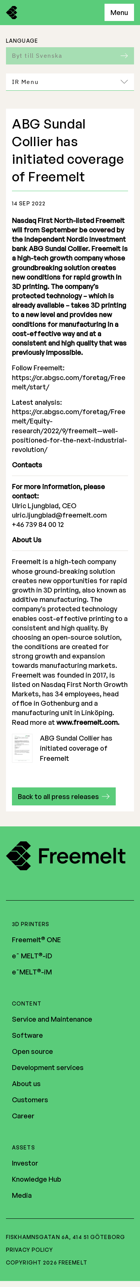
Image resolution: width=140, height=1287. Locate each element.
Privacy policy (29, 1250)
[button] (64, 796)
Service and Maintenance (52, 1019)
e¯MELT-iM (32, 972)
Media (22, 1195)
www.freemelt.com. (87, 722)
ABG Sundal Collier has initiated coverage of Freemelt (62, 748)
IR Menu (70, 81)
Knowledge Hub (36, 1179)
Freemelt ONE (36, 939)
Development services (48, 1067)
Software (27, 1035)
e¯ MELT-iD (32, 956)
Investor (25, 1163)
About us (26, 1083)
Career (23, 1116)
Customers (30, 1099)
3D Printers (30, 924)
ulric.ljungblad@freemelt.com (59, 515)
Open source (32, 1051)
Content (26, 1003)
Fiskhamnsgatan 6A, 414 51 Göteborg (65, 1237)
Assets (23, 1147)
